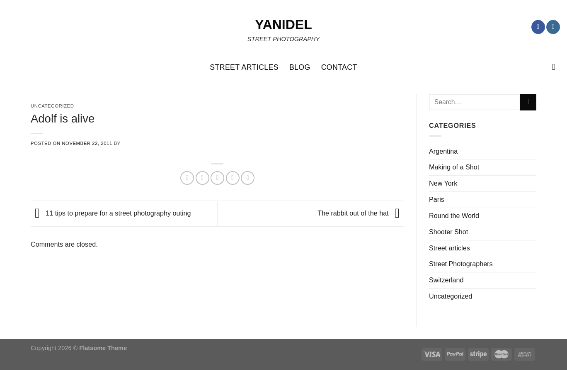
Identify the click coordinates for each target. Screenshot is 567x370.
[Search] (556, 67)
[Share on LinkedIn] (247, 178)
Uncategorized (450, 296)
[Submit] (528, 102)
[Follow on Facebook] (538, 27)
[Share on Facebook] (187, 178)
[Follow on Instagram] (553, 27)
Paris (436, 199)
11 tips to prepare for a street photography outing (111, 213)
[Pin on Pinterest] (233, 178)
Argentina (443, 151)
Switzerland (446, 280)
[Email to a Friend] (217, 178)
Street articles (449, 248)
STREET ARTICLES (244, 67)
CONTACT (339, 67)
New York (443, 183)
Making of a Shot (454, 167)
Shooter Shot (448, 231)
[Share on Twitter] (202, 178)
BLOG (299, 67)
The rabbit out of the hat (360, 213)
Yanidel (283, 24)
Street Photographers (461, 263)
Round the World (454, 215)
